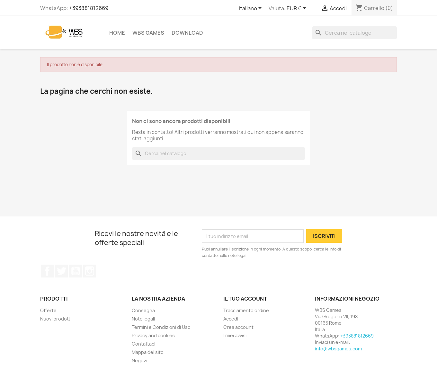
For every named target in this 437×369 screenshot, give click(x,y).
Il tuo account (245, 298)
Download (187, 32)
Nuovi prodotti (55, 319)
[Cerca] (354, 32)
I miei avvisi (234, 335)
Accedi (230, 319)
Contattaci (143, 344)
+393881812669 (88, 8)
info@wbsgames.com (338, 349)
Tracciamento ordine (246, 310)
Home (117, 32)
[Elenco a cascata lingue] (251, 9)
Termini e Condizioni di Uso (161, 327)
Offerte (48, 310)
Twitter (61, 271)
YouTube (75, 271)
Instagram (89, 271)
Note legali (143, 319)
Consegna (143, 310)
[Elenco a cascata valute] (297, 9)
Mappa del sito (148, 352)
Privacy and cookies (153, 335)
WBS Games (148, 32)
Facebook (47, 271)
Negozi (139, 360)
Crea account (238, 327)
